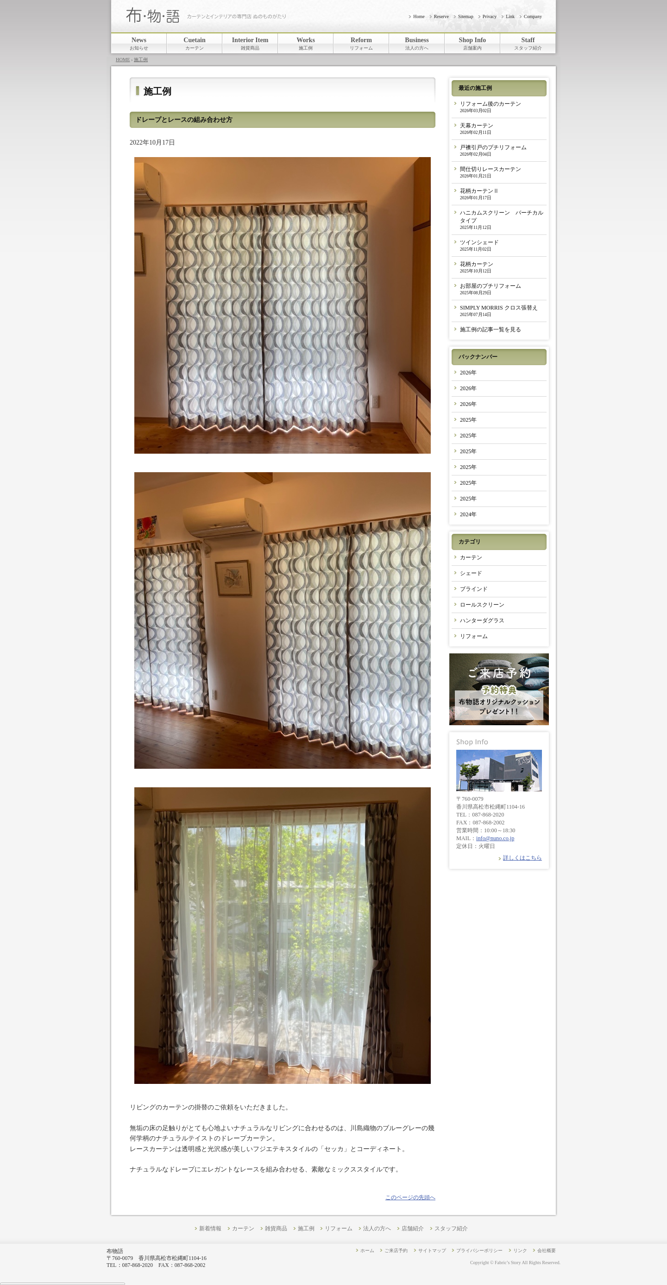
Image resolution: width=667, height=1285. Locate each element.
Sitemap (465, 16)
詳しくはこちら (522, 858)
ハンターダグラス (482, 620)
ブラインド (474, 589)
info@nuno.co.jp (495, 838)
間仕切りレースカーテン (490, 172)
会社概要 (546, 1250)
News (139, 44)
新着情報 (210, 1229)
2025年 (468, 420)
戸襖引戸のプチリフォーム (493, 150)
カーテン (471, 557)
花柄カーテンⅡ (479, 194)
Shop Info (472, 44)
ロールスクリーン (482, 604)
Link (510, 16)
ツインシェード (479, 245)
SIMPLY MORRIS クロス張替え (499, 310)
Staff (528, 44)
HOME (123, 59)
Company (533, 16)
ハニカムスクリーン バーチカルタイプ (501, 219)
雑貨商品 (276, 1229)
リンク (520, 1250)
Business (417, 44)
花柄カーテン (476, 267)
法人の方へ (377, 1229)
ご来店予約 (396, 1250)
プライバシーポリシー (479, 1250)
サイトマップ (432, 1250)
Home (418, 16)
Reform (361, 44)
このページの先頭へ (410, 1198)
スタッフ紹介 (451, 1229)
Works (306, 44)
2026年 (468, 372)
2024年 (468, 514)
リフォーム (474, 636)
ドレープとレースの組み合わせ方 (184, 119)
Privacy (490, 16)
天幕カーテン (476, 128)
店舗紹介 (413, 1229)
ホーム (367, 1250)
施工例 (141, 59)
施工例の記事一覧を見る (490, 329)
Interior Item (250, 44)
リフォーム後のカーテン (490, 107)
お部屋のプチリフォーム (490, 289)
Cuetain (195, 44)
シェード (471, 573)
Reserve (441, 16)
